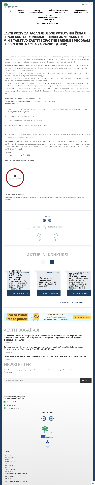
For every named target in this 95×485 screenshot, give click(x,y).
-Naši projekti (9, 465)
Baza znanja (49, 19)
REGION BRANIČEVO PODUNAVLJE (48, 17)
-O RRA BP (8, 455)
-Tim (6, 463)
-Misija (7, 459)
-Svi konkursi (9, 471)
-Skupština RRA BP (11, 457)
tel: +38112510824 (12, 405)
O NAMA (49, 15)
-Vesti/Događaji (10, 469)
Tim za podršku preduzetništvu (49, 23)
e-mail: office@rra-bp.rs (13, 408)
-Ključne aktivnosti (10, 461)
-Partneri (7, 467)
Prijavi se (85, 380)
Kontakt (49, 21)
